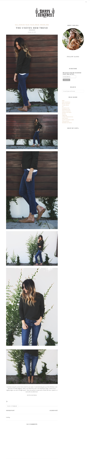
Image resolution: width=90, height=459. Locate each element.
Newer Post (10, 410)
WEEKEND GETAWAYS (67, 122)
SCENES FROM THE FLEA (67, 117)
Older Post (54, 410)
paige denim (34, 24)
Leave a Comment (12, 406)
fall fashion (20, 24)
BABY (63, 100)
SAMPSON (64, 115)
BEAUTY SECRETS (66, 103)
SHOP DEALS (65, 118)
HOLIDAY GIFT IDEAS (66, 112)
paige (28, 24)
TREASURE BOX (65, 121)
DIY (63, 106)
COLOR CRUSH (65, 105)
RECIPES (64, 114)
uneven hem (44, 24)
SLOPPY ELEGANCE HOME (68, 119)
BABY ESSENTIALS (66, 102)
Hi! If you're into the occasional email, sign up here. (72, 73)
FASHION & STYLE (66, 109)
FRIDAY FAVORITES (66, 111)
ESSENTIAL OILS (65, 108)
